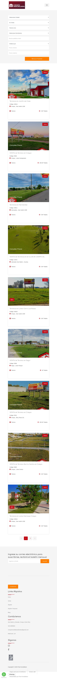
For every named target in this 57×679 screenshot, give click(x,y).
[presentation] (20, 566)
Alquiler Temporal (12, 608)
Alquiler (10, 604)
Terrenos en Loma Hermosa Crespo (23, 516)
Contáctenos (13, 586)
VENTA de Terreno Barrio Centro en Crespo (26, 464)
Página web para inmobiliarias (18, 671)
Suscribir (45, 561)
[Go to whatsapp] (4, 674)
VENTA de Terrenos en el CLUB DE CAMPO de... (27, 257)
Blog (9, 612)
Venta (9, 601)
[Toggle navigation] (47, 5)
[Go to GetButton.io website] (3, 677)
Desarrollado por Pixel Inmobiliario (19, 676)
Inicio (9, 597)
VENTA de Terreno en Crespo (20, 153)
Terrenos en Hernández (18, 205)
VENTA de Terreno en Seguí (20, 360)
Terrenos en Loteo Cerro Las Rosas (23, 308)
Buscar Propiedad (37, 58)
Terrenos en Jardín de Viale (20, 101)
